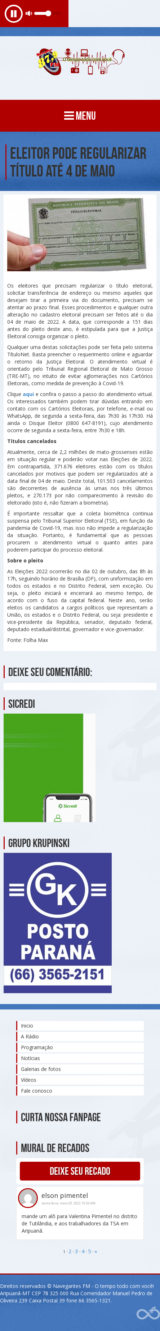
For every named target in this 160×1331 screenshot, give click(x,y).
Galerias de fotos (41, 1069)
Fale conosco (36, 1090)
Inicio (27, 1025)
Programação (37, 1047)
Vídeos (28, 1079)
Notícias (30, 1058)
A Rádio (30, 1036)
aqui (28, 394)
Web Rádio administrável (148, 1313)
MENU (80, 115)
